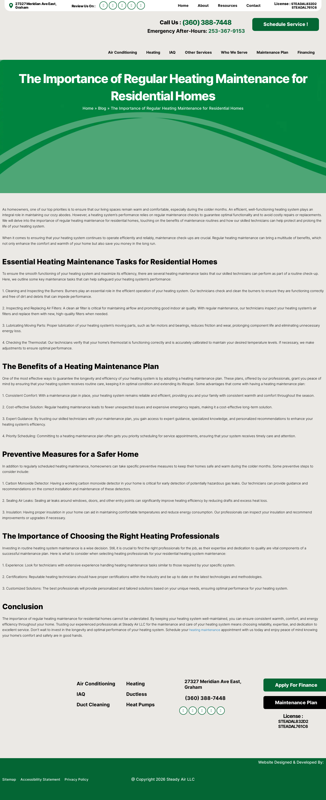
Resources (227, 5)
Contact (253, 5)
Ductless (137, 694)
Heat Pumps (141, 704)
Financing (306, 52)
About (203, 5)
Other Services (198, 52)
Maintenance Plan (272, 52)
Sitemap (10, 778)
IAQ (172, 52)
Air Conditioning (122, 52)
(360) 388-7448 (213, 22)
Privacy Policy (83, 778)
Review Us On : (85, 6)
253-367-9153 (226, 31)
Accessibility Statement (44, 778)
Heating (153, 52)
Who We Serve (234, 52)
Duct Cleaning (94, 704)
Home (183, 5)
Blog (102, 108)
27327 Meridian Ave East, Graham (37, 5)
